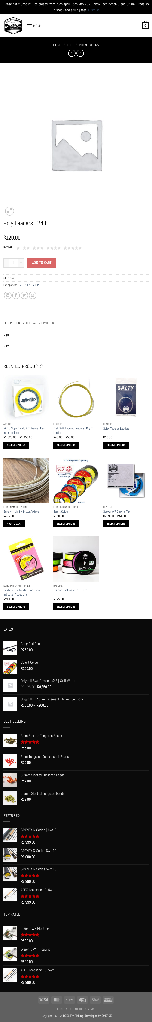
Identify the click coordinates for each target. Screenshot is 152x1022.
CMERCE (106, 1016)
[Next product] (71, 53)
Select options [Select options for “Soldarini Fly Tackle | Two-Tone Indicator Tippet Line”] (16, 606)
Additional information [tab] (38, 323)
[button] (34, 25)
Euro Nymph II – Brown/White (21, 511)
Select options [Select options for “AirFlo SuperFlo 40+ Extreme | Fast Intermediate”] (16, 444)
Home (57, 45)
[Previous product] (80, 53)
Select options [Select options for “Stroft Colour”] (66, 523)
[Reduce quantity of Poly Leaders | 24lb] (6, 263)
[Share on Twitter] (24, 295)
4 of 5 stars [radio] (53, 248)
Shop (69, 1009)
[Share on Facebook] (16, 295)
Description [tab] (11, 323)
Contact (90, 1009)
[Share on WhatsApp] (8, 295)
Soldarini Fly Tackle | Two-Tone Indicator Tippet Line (21, 592)
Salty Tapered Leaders (116, 428)
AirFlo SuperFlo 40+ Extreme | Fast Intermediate (24, 430)
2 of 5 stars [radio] (25, 248)
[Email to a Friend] (32, 295)
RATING (7, 247)
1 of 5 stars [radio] (17, 248)
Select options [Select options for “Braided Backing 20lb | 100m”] (66, 606)
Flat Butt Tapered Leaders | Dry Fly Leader (74, 430)
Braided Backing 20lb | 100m (70, 590)
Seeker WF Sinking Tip (116, 511)
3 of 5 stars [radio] (37, 248)
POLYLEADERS (89, 45)
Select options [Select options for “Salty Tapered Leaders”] (116, 444)
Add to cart (42, 262)
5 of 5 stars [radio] (72, 248)
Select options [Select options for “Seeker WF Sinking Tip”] (116, 523)
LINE (70, 45)
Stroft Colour (61, 511)
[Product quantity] (13, 263)
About (78, 1009)
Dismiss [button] (94, 10)
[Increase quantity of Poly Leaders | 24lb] (21, 263)
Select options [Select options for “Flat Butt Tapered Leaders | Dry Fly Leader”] (66, 444)
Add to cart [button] (14, 523)
